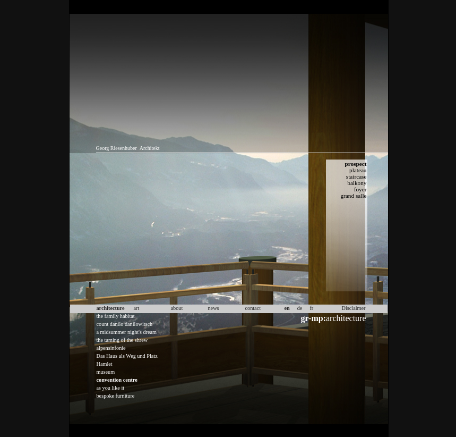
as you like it (111, 388)
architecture (333, 318)
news (213, 308)
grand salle (353, 195)
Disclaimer (354, 308)
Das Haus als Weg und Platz (127, 356)
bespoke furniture (116, 396)
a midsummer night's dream (127, 332)
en (287, 308)
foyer (360, 189)
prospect (355, 164)
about (177, 308)
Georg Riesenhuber (116, 148)
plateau (357, 170)
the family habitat (116, 316)
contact (253, 308)
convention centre (117, 380)
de (300, 308)
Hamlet (105, 364)
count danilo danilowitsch (125, 324)
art (137, 308)
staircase (356, 176)
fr (311, 308)
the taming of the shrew (122, 340)
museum (106, 372)
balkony (356, 183)
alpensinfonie (111, 348)
